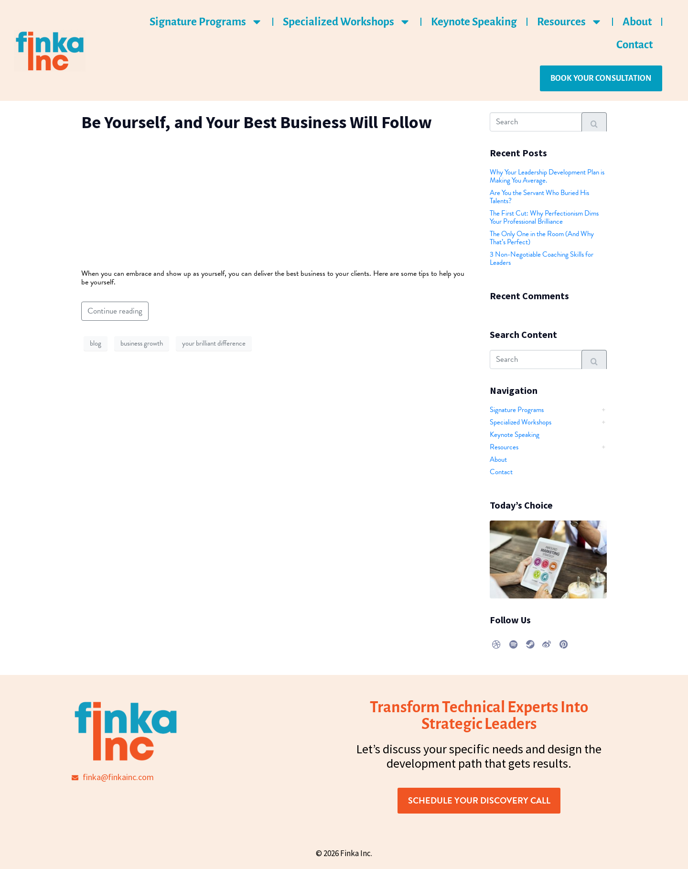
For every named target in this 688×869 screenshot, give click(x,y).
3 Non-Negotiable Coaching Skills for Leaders (541, 258)
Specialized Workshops (347, 22)
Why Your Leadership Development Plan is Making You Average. (547, 176)
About (637, 22)
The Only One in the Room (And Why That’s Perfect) (542, 237)
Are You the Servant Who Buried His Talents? (539, 196)
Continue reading (114, 311)
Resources (569, 22)
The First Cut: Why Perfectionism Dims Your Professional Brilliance (544, 217)
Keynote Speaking (474, 22)
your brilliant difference (214, 343)
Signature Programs (206, 22)
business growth (141, 343)
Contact (634, 45)
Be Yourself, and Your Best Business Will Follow (256, 122)
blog (95, 343)
